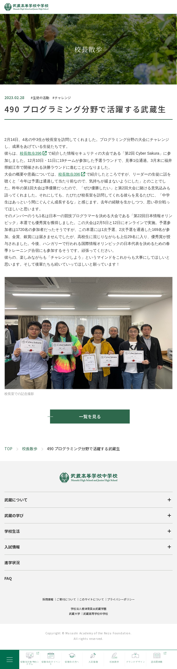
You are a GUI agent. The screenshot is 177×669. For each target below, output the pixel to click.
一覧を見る (90, 416)
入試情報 (12, 547)
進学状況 (12, 562)
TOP (8, 448)
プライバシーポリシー (121, 599)
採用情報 (47, 599)
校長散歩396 (31, 153)
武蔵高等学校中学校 (95, 613)
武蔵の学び (14, 515)
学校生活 (12, 531)
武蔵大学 (74, 613)
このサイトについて (91, 599)
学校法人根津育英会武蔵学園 (88, 609)
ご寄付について (66, 599)
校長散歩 (29, 448)
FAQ (8, 578)
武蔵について (15, 500)
